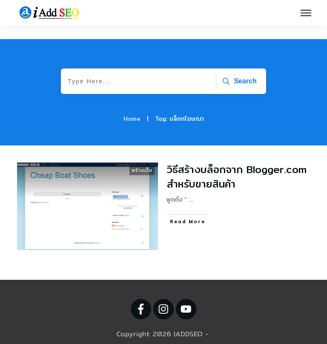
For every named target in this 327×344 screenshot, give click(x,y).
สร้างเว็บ (142, 156)
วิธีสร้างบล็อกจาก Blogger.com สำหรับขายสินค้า (237, 163)
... (191, 185)
